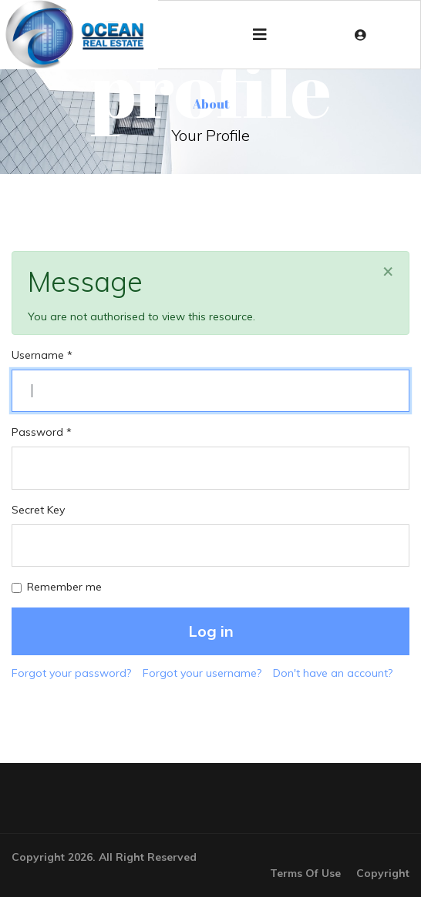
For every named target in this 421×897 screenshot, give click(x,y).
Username (42, 355)
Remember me (64, 587)
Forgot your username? (202, 673)
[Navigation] (260, 34)
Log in (211, 631)
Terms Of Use (305, 873)
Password (42, 432)
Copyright (382, 873)
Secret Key (38, 510)
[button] (364, 35)
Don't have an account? (332, 673)
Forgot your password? (71, 673)
